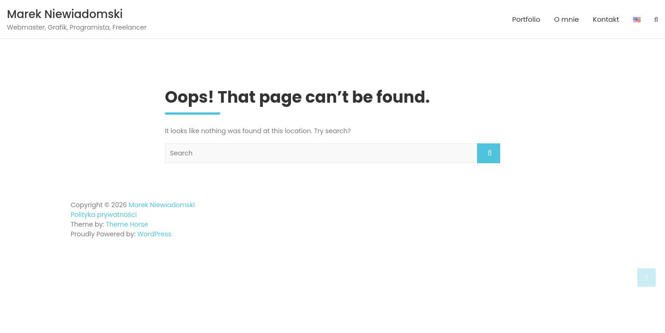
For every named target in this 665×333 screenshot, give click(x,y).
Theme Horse (127, 224)
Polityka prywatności (104, 214)
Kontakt (606, 19)
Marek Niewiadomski (65, 14)
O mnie (566, 19)
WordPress (154, 234)
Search (488, 153)
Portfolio (526, 19)
